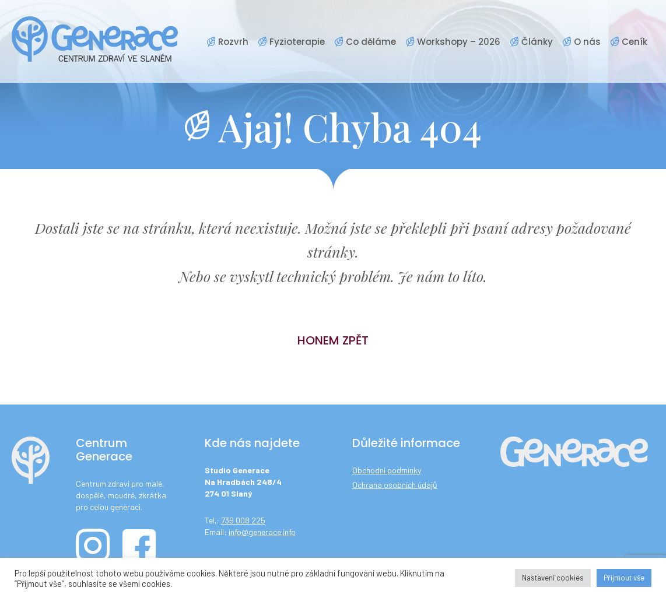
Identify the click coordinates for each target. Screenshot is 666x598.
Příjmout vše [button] (624, 577)
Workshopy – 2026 (458, 42)
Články (537, 42)
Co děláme (371, 42)
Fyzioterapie (297, 42)
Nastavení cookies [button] (553, 577)
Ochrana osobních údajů (394, 485)
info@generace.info (262, 532)
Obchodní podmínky (386, 470)
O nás (587, 42)
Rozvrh (233, 42)
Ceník (634, 42)
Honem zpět (333, 340)
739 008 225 (243, 520)
